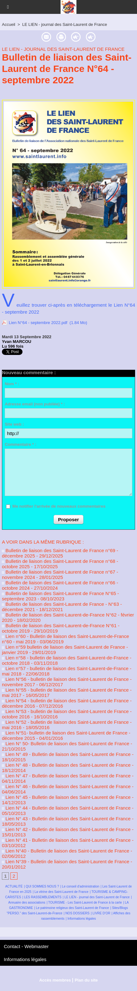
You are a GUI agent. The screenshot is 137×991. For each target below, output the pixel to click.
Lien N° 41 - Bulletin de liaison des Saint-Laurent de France (66, 840)
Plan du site (86, 980)
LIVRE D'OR (101, 913)
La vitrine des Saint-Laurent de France (61, 892)
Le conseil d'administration (81, 886)
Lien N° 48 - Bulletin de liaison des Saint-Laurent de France (66, 765)
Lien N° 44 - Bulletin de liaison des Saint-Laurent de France (66, 808)
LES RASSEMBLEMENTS (43, 897)
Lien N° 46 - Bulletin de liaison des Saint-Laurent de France (66, 786)
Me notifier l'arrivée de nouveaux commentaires (59, 506)
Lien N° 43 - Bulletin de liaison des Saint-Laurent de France (66, 818)
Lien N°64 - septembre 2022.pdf (38, 322)
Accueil (8, 24)
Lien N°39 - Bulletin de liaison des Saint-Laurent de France (65, 861)
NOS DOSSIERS (77, 913)
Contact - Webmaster (26, 946)
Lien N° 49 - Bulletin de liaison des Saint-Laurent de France (66, 754)
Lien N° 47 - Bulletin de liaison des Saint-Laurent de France (66, 775)
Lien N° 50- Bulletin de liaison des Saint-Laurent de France (65, 743)
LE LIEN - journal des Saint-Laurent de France (64, 24)
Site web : (14, 424)
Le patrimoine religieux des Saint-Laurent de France (72, 908)
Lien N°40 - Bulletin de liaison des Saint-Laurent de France (65, 850)
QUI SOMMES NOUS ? (42, 886)
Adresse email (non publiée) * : (35, 404)
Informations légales (82, 918)
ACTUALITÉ (14, 886)
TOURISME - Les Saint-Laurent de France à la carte (85, 902)
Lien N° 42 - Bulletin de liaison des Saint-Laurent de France (66, 829)
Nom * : (12, 383)
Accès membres (55, 980)
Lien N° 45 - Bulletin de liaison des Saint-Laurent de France (66, 797)
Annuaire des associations (26, 902)
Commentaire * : (20, 444)
